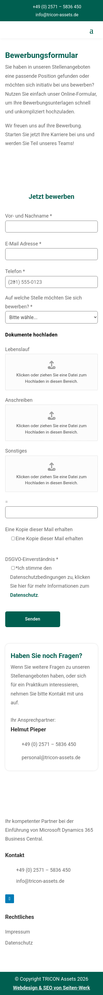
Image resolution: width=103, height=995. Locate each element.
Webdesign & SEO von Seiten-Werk (51, 988)
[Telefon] (51, 282)
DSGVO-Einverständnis (31, 559)
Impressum (17, 932)
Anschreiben (19, 400)
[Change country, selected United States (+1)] (11, 282)
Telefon (15, 271)
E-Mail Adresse (23, 244)
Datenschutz (24, 595)
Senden (32, 619)
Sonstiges (16, 451)
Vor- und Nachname (28, 216)
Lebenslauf (17, 349)
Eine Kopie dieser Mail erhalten (39, 529)
